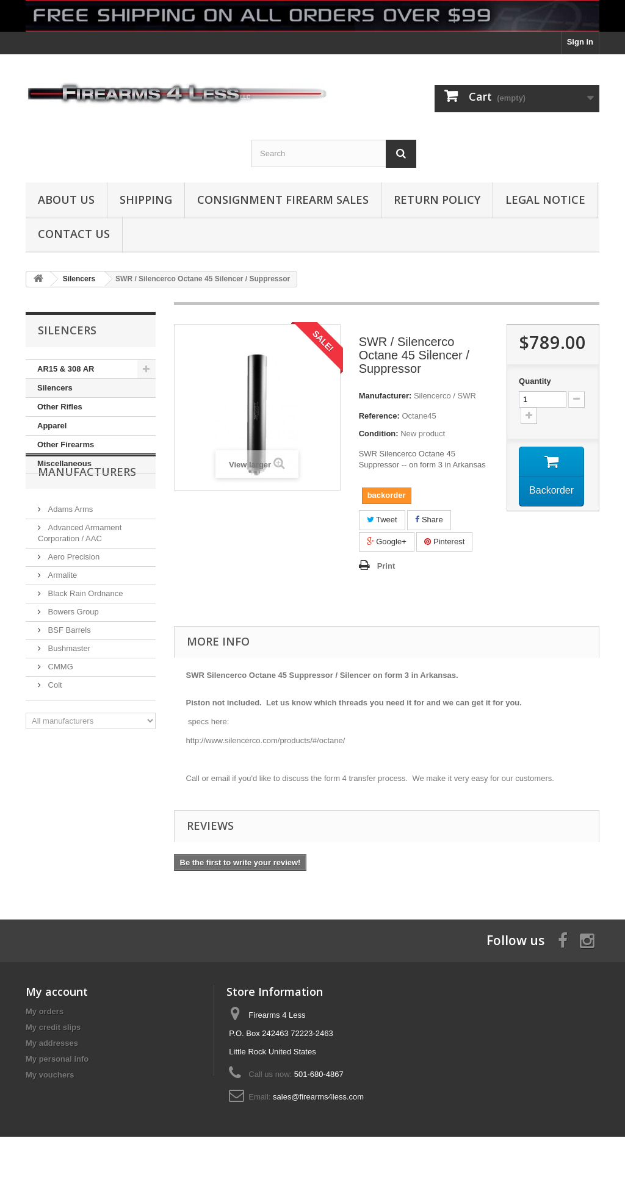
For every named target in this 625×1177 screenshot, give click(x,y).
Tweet (382, 519)
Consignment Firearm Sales (283, 199)
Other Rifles (59, 406)
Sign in (580, 41)
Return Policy (437, 199)
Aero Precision (72, 590)
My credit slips (53, 1027)
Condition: (379, 433)
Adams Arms (69, 542)
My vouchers (50, 1074)
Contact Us (74, 233)
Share (429, 519)
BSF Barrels (68, 663)
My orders (44, 1011)
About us (66, 199)
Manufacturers (87, 510)
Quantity (535, 381)
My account (57, 991)
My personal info (57, 1059)
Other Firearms (65, 444)
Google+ (386, 541)
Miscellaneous (64, 463)
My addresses (52, 1043)
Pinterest (444, 541)
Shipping (146, 199)
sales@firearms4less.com (318, 1096)
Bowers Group (72, 645)
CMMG (59, 700)
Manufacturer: (385, 395)
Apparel (52, 425)
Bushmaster (68, 681)
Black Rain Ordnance (84, 627)
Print (386, 566)
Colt (54, 718)
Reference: (379, 415)
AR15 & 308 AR (65, 368)
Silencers (55, 387)
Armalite (61, 608)
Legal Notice (545, 199)
